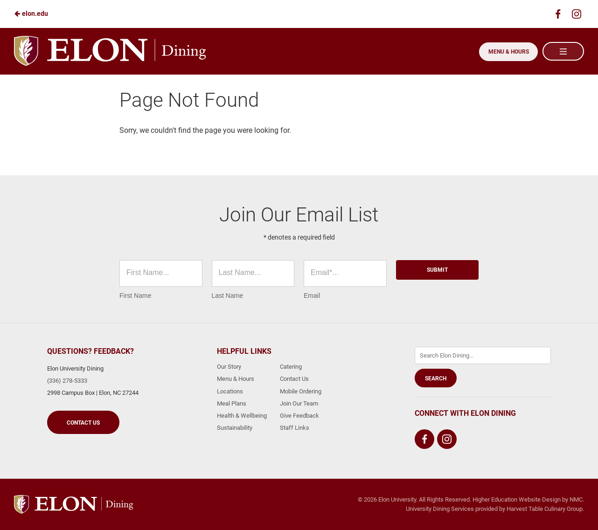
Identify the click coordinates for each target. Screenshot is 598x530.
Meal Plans (231, 403)
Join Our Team (299, 403)
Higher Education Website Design (517, 499)
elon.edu (31, 13)
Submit (437, 270)
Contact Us (83, 423)
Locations (230, 391)
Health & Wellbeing (242, 415)
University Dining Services (440, 508)
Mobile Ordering (300, 391)
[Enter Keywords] (483, 355)
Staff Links (294, 427)
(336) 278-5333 (67, 380)
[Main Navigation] (563, 51)
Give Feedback (299, 415)
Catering (291, 366)
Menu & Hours (507, 51)
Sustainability (234, 427)
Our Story (229, 366)
